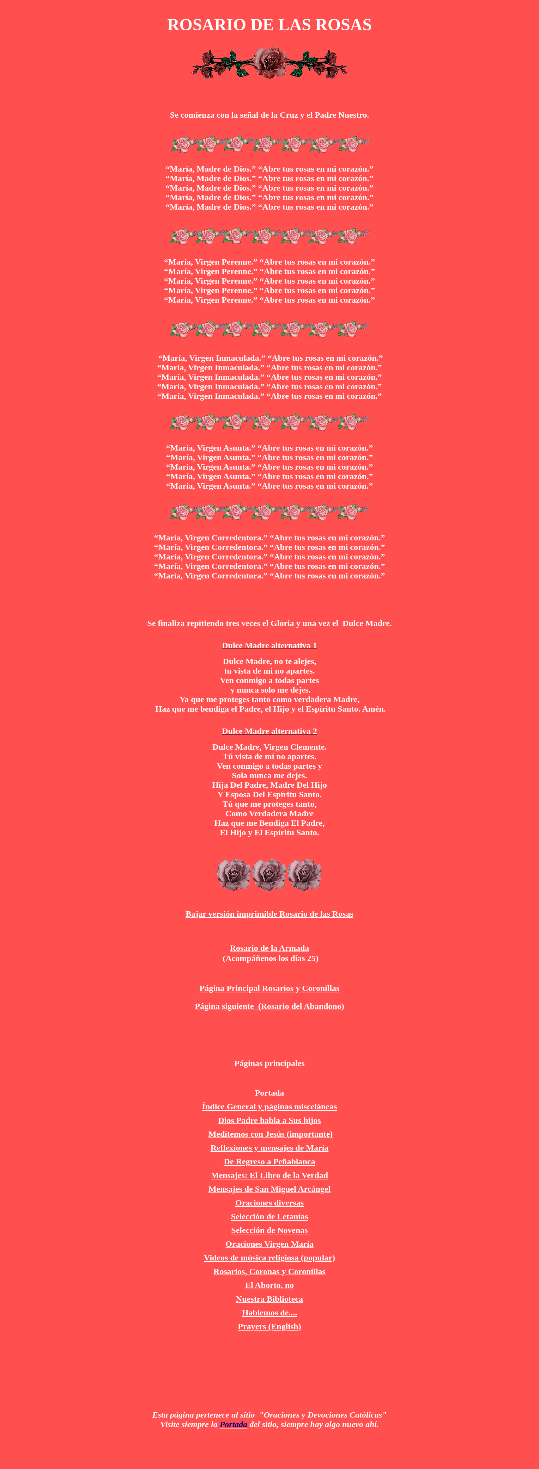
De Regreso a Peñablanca (269, 1161)
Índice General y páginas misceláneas (269, 1106)
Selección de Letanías (269, 1216)
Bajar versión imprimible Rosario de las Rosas (269, 913)
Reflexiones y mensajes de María (270, 1147)
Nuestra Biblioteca (269, 1298)
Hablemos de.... (269, 1312)
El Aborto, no (269, 1285)
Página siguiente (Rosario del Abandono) (269, 1006)
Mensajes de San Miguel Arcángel (269, 1189)
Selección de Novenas (269, 1230)
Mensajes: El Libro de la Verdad (269, 1175)
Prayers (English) (269, 1326)
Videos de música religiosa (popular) (269, 1257)
